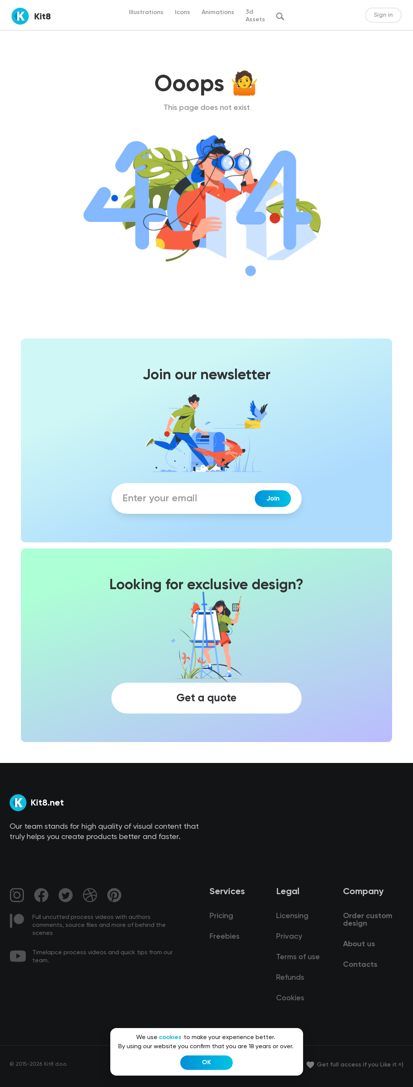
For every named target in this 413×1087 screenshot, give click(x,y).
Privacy (289, 937)
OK (206, 1063)
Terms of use (298, 957)
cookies (170, 1038)
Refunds (290, 978)
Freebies (225, 937)
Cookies (290, 998)
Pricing (221, 916)
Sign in (383, 15)
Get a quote (206, 698)
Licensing (292, 916)
